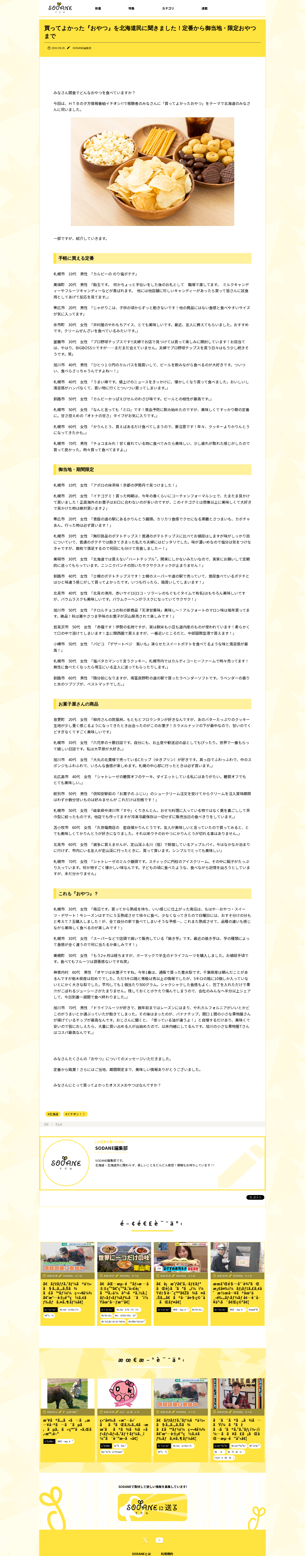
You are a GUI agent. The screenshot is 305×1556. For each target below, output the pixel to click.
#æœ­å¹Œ (253, 1309)
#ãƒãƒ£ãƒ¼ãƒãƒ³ (125, 1315)
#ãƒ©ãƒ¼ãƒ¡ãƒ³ (136, 1321)
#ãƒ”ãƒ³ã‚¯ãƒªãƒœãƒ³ (112, 1451)
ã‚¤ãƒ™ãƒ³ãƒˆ (221, 1445)
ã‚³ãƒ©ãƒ (49, 1441)
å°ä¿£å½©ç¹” (70, 1412)
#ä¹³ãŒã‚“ (120, 1445)
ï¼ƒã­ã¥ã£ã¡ (224, 1457)
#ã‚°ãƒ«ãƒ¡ (106, 1315)
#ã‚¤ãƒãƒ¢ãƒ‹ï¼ (70, 1309)
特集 (131, 8)
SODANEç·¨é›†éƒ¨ (73, 1275)
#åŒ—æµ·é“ (181, 1309)
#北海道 (53, 1114)
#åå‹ (219, 1451)
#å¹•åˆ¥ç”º (254, 1445)
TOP (46, 1124)
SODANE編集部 (82, 48)
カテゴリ (168, 8)
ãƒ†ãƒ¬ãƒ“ (51, 1309)
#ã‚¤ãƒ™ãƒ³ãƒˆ (238, 1445)
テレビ (58, 1124)
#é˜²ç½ (49, 1315)
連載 (205, 8)
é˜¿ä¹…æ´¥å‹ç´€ (129, 1412)
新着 (98, 8)
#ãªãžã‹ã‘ (236, 1451)
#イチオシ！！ (75, 1114)
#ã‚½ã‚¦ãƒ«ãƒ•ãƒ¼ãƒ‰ (113, 1321)
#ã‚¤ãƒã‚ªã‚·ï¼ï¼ (128, 1309)
